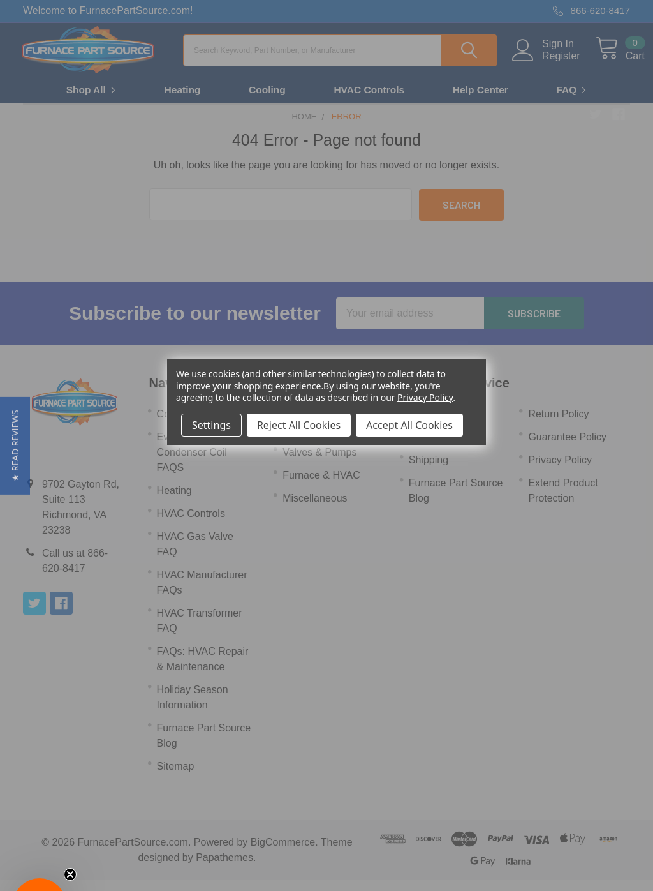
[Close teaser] (70, 874)
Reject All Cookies (299, 425)
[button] (15, 446)
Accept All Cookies (409, 425)
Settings (211, 425)
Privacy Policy (425, 397)
